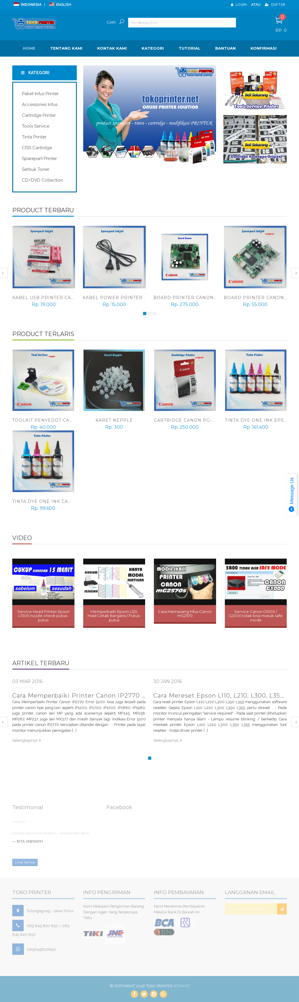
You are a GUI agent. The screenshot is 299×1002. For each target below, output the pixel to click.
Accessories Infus (40, 104)
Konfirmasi (264, 48)
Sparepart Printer (39, 158)
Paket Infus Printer (40, 93)
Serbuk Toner (35, 169)
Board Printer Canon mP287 (192, 300)
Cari (111, 22)
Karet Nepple (114, 423)
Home (29, 48)
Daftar (275, 4)
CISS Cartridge (37, 147)
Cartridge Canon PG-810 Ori (192, 423)
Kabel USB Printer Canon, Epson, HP (62, 300)
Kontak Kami (112, 48)
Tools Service (35, 126)
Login (239, 4)
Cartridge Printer (39, 115)
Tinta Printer (34, 137)
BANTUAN (225, 48)
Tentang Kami (66, 48)
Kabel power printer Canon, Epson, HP (137, 300)
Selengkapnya (26, 743)
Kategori (153, 48)
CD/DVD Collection (42, 180)
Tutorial (189, 48)
